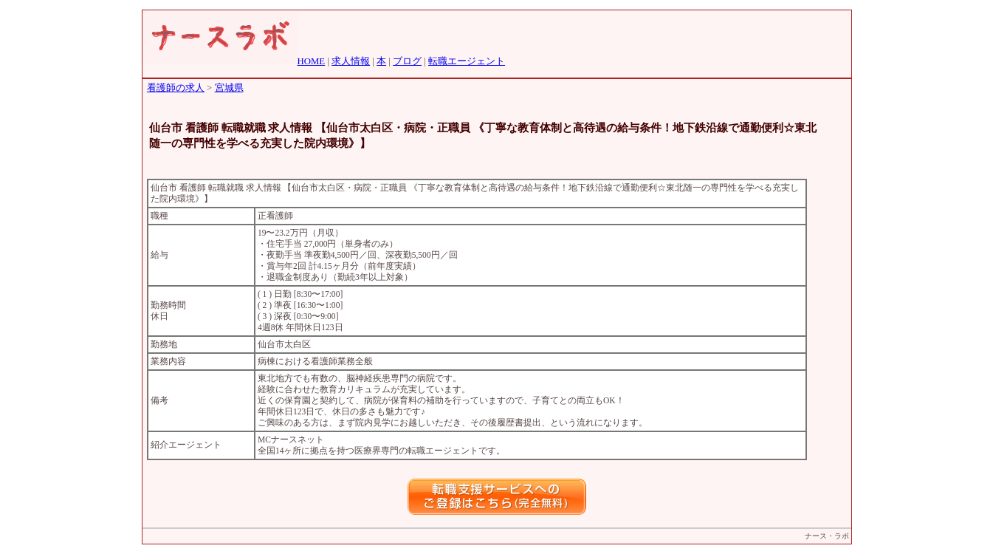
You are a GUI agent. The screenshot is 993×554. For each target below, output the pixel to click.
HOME (312, 61)
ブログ (407, 61)
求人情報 (350, 61)
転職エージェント (466, 61)
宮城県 (229, 88)
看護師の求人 (176, 88)
